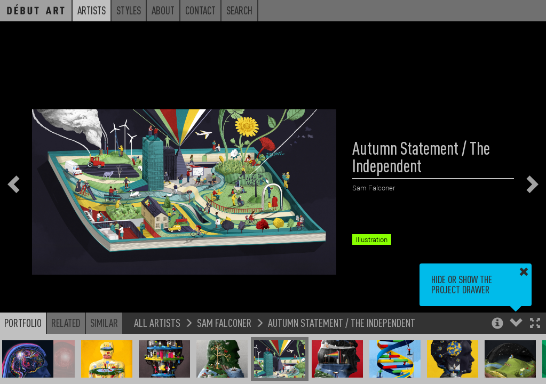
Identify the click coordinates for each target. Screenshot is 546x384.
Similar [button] (104, 323)
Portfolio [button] (23, 323)
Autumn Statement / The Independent (341, 322)
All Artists (157, 322)
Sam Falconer (224, 322)
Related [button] (66, 323)
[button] (535, 324)
